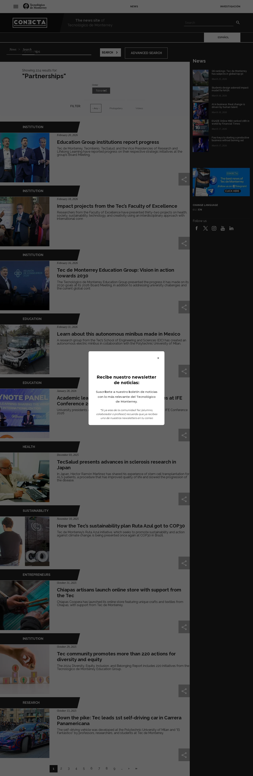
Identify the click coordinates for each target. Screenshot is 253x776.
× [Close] (158, 357)
